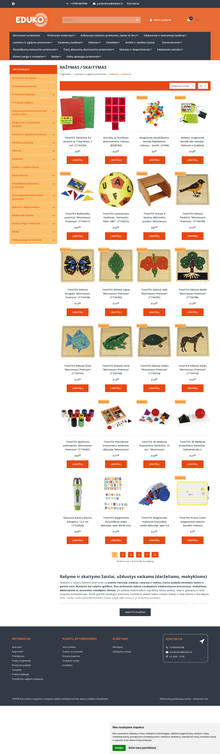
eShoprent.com (200, 698)
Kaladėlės (17, 158)
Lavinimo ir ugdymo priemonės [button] (31, 42)
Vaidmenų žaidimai (22, 142)
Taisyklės (17, 669)
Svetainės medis (71, 660)
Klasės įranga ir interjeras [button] (28, 56)
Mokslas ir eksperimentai (26, 207)
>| (155, 554)
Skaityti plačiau (135, 612)
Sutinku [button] (119, 747)
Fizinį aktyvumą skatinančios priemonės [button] (88, 49)
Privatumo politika (21, 665)
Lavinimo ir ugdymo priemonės (29, 134)
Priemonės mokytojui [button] (60, 35)
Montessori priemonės (26, 35)
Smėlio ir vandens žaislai (140, 42)
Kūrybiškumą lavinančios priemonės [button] (34, 49)
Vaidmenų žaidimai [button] (69, 42)
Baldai (15, 231)
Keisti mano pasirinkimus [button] (142, 747)
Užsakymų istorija (122, 651)
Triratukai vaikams (22, 102)
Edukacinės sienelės (23, 215)
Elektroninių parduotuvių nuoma (175, 698)
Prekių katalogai (20, 674)
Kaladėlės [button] (112, 42)
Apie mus (17, 647)
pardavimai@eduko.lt (108, 3)
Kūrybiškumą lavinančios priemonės (25, 185)
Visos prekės (69, 647)
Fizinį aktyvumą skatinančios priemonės (27, 197)
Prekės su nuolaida (72, 651)
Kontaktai (133, 3)
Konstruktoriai (20, 175)
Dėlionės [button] (94, 42)
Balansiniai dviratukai (24, 77)
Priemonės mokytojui (23, 94)
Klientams (120, 639)
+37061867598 (77, 3)
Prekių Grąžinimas (21, 660)
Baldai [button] (55, 56)
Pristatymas (18, 656)
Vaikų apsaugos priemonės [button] (83, 56)
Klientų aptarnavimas (79, 639)
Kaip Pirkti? (17, 651)
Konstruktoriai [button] (171, 42)
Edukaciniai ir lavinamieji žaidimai (26, 124)
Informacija (21, 639)
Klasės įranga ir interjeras (26, 223)
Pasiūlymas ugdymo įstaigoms (27, 678)
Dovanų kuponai (71, 656)
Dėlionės (16, 150)
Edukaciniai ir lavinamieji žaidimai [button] (164, 35)
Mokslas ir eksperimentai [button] (134, 49)
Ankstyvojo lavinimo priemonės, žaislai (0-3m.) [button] (108, 35)
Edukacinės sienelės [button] (169, 49)
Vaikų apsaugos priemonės (26, 239)
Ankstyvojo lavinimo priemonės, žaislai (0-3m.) (29, 112)
